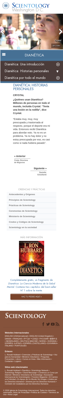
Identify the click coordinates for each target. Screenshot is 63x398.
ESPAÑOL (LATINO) (13, 343)
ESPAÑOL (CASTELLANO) (34, 343)
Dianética (26, 370)
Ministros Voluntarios (30, 357)
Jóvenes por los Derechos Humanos (40, 382)
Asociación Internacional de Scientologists (29, 376)
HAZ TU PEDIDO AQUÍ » (32, 296)
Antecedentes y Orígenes (22, 194)
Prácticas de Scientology (22, 205)
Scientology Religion (13, 373)
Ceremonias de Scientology (23, 211)
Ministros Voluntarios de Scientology (28, 375)
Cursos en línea (29, 359)
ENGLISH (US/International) (16, 336)
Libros (18, 359)
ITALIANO (9, 346)
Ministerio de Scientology (22, 216)
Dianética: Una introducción (24, 64)
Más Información (44, 359)
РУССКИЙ (43, 339)
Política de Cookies (39, 392)
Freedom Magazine (40, 377)
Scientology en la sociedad (23, 227)
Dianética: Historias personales (27, 71)
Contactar (9, 361)
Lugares (17, 361)
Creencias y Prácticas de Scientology (37, 355)
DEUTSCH (24, 341)
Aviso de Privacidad (21, 392)
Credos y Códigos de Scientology (26, 222)
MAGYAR (34, 341)
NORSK (42, 341)
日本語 (35, 339)
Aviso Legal (13, 394)
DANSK (8, 339)
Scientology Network (39, 370)
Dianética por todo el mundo (25, 77)
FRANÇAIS (17, 339)
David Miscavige (30, 373)
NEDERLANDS (12, 341)
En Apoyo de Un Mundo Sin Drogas (32, 379)
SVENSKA (52, 341)
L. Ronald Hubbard (12, 355)
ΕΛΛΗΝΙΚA (52, 343)
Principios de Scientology (22, 200)
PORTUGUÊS (20, 346)
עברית (27, 338)
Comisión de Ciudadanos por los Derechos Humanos (26, 384)
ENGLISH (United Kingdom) (41, 336)
